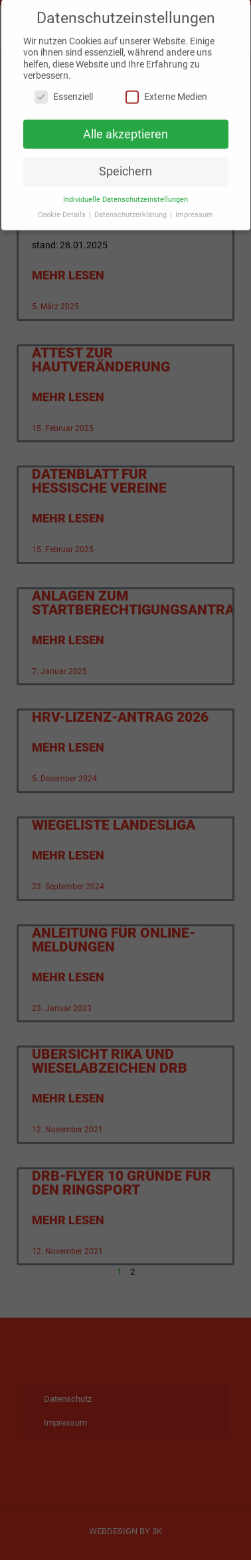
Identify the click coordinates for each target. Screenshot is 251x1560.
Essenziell (64, 90)
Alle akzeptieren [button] (125, 127)
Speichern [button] (125, 164)
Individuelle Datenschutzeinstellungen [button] (125, 193)
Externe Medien (166, 90)
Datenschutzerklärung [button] (131, 208)
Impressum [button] (194, 208)
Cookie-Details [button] (63, 208)
